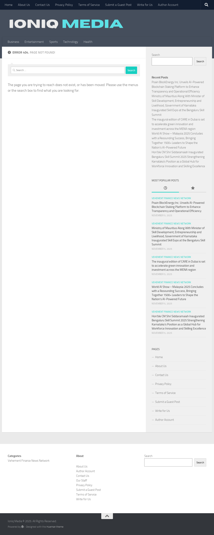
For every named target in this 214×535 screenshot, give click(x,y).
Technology (70, 42)
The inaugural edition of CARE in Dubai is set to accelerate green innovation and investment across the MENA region (178, 124)
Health (88, 42)
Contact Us (42, 5)
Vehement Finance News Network (171, 198)
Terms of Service (89, 5)
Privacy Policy (64, 5)
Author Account (168, 5)
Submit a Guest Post (118, 5)
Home (8, 5)
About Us (24, 5)
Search (156, 55)
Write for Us (144, 5)
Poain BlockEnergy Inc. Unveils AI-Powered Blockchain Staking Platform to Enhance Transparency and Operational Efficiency (178, 86)
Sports (53, 42)
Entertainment (34, 42)
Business (13, 42)
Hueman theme (55, 526)
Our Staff (81, 480)
